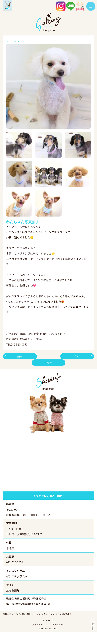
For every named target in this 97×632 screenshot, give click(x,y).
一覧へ (48, 363)
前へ (20, 356)
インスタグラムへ (16, 576)
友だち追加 (13, 590)
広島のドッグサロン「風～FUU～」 (19, 614)
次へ (77, 356)
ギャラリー (44, 614)
